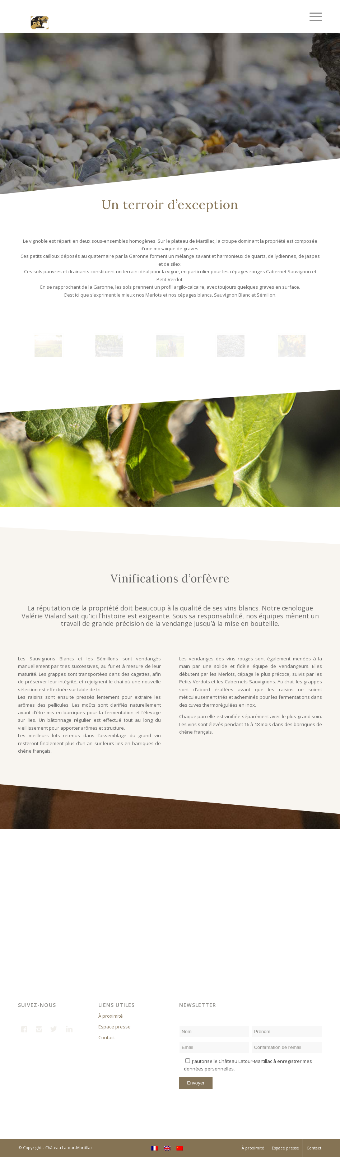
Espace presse (114, 1026)
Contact (106, 1037)
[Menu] (312, 16)
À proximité (110, 1016)
